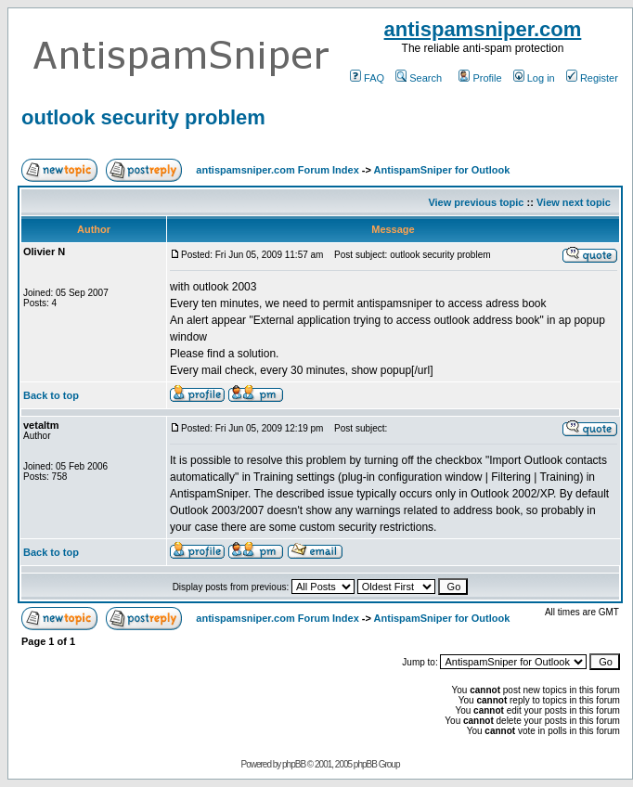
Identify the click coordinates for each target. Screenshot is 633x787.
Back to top (51, 395)
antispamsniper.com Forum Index (277, 169)
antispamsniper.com (483, 29)
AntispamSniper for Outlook (442, 169)
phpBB (293, 764)
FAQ (367, 78)
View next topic (573, 202)
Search (418, 78)
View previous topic (475, 202)
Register (592, 78)
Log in (534, 78)
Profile (480, 78)
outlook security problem (143, 117)
